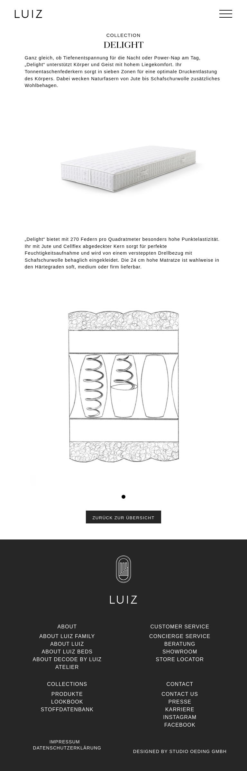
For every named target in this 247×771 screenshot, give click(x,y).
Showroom (179, 651)
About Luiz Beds (67, 651)
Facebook (180, 725)
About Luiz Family (67, 636)
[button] (123, 517)
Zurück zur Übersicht (123, 517)
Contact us (179, 694)
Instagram (180, 717)
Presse (179, 702)
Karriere (180, 709)
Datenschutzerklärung (67, 747)
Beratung (180, 644)
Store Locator (180, 659)
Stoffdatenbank (67, 709)
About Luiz (67, 644)
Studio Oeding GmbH (198, 751)
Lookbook (67, 702)
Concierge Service (179, 636)
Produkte (67, 694)
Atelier (67, 667)
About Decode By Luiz (67, 659)
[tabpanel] (124, 388)
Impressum (65, 741)
